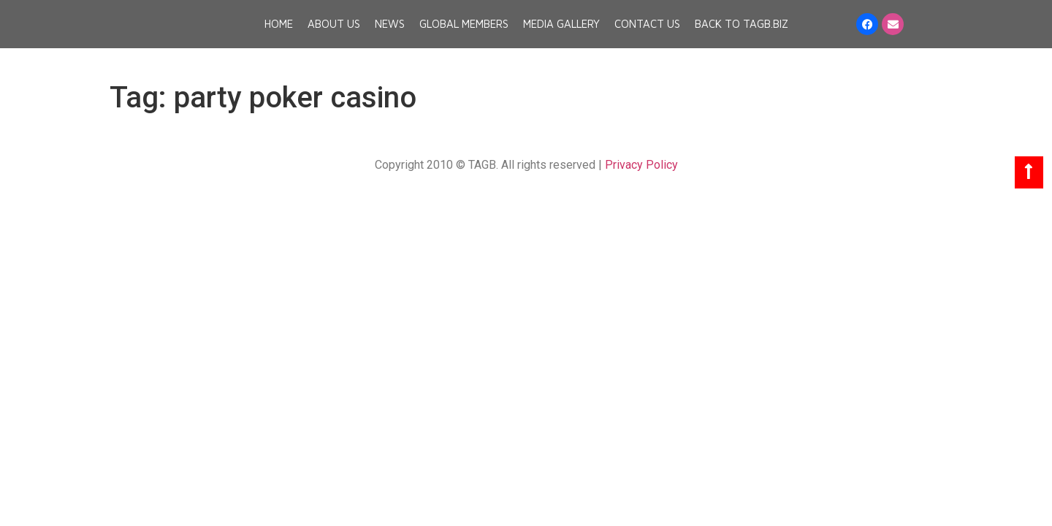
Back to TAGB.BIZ (741, 37)
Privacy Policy (641, 165)
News (390, 37)
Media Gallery (561, 37)
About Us (334, 37)
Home (278, 37)
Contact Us (647, 37)
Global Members (463, 37)
